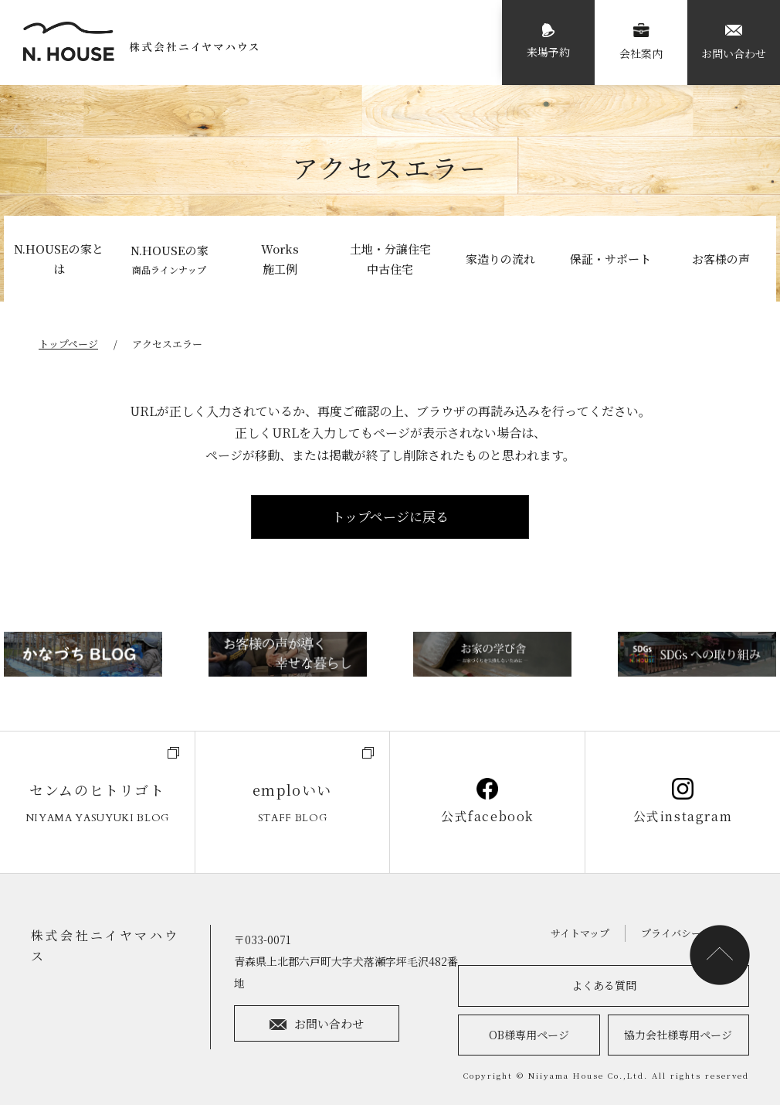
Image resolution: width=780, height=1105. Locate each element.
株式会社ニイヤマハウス (105, 946)
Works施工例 (280, 258)
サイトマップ (579, 933)
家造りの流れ (500, 258)
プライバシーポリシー (691, 933)
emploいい (293, 804)
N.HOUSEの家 (169, 261)
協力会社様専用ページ (678, 1034)
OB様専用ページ (529, 1034)
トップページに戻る (390, 516)
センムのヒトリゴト (97, 804)
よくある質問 (603, 985)
